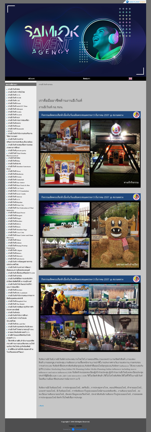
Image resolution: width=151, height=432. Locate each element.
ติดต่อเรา (86, 79)
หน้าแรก (31, 79)
